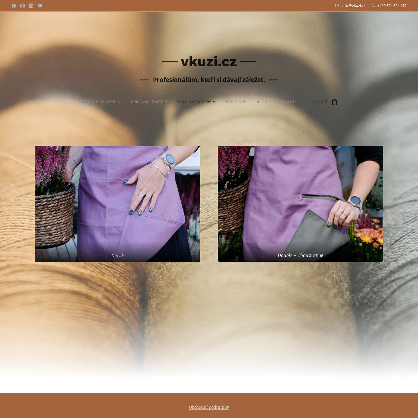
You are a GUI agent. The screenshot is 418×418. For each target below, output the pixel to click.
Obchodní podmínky (209, 407)
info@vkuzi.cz (353, 5)
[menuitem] (164, 102)
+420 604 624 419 (391, 5)
